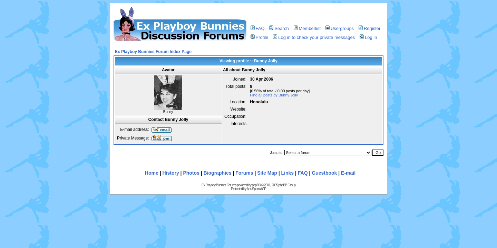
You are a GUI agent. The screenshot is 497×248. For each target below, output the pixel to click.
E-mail (348, 173)
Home (151, 173)
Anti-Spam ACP (256, 189)
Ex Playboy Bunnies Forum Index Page (153, 51)
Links (287, 173)
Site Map (267, 173)
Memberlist (307, 28)
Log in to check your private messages (314, 37)
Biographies (218, 173)
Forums (244, 173)
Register (369, 28)
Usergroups (339, 28)
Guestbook (324, 173)
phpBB (256, 185)
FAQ (258, 28)
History (170, 173)
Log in (368, 37)
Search (279, 28)
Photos (191, 173)
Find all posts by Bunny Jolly (274, 95)
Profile (260, 37)
